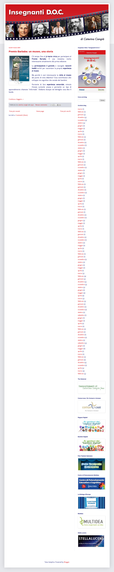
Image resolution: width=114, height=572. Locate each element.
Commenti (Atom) (22, 115)
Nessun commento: (42, 105)
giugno (80, 126)
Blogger (66, 562)
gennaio (80, 115)
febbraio (81, 112)
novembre (81, 120)
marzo (80, 109)
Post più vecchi (65, 111)
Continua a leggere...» (16, 99)
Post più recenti (14, 111)
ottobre (80, 123)
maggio (80, 128)
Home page (40, 111)
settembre (81, 315)
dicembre (81, 117)
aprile (80, 131)
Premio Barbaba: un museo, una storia (31, 51)
